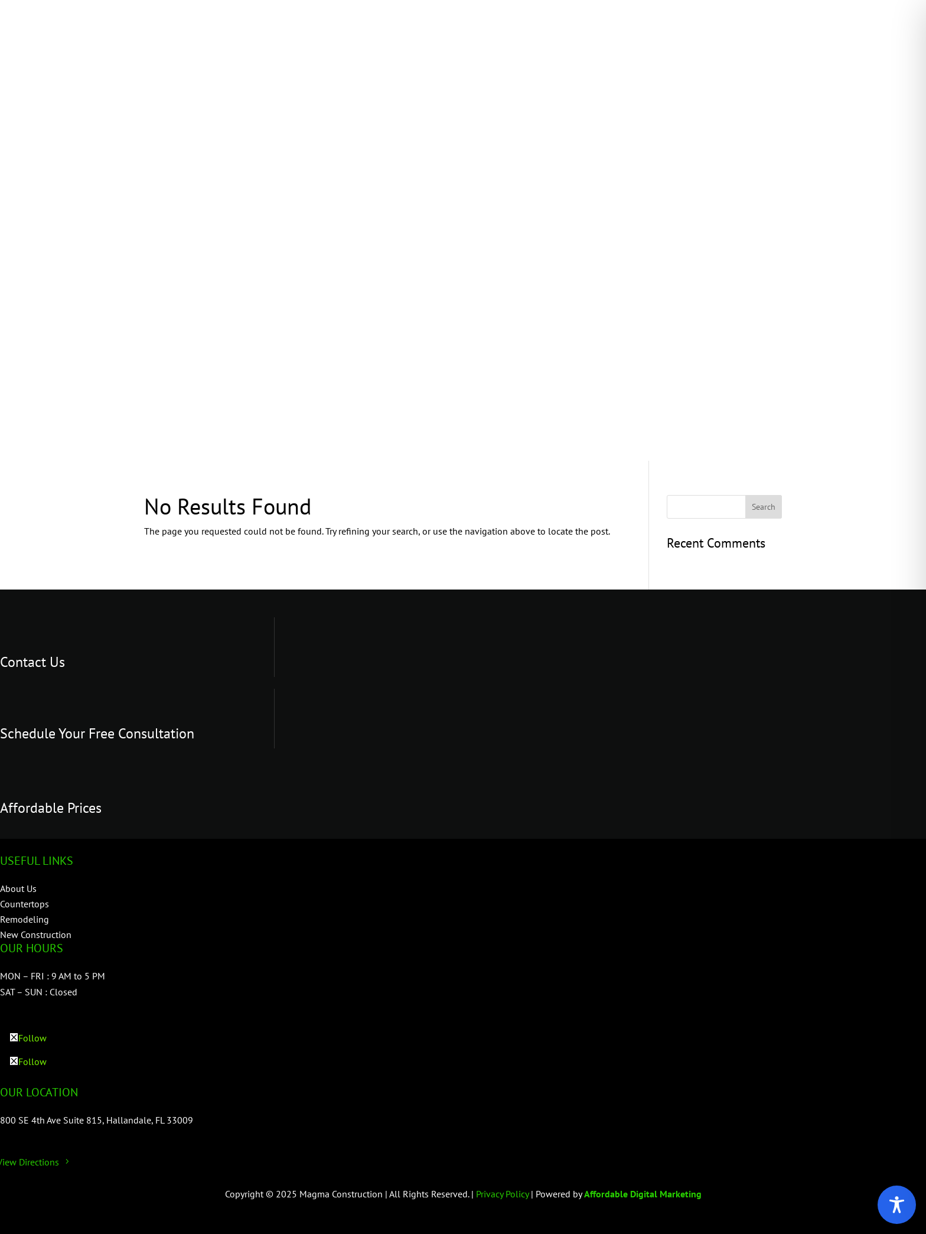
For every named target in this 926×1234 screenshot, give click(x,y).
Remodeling (24, 919)
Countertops (24, 904)
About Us (18, 888)
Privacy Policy (503, 1194)
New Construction (35, 934)
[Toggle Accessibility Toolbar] (896, 1204)
